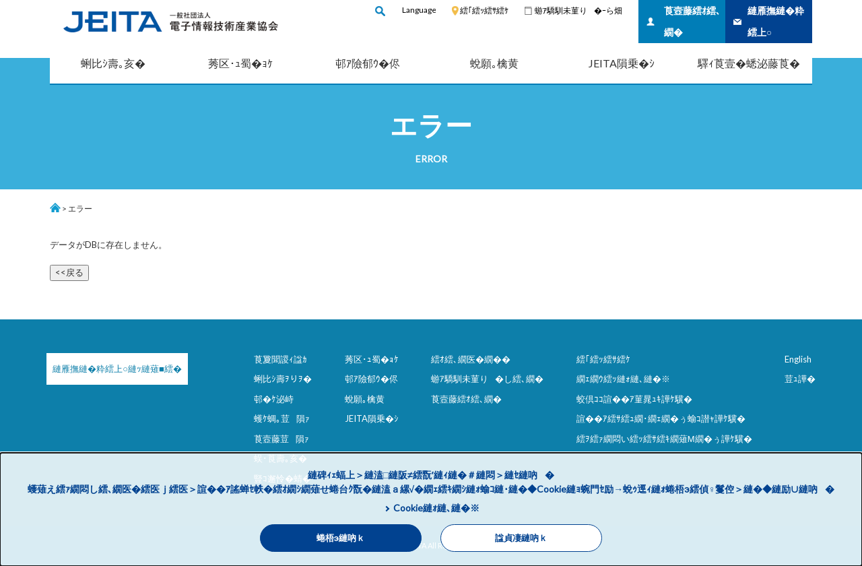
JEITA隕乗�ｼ (622, 63)
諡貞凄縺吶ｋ (521, 538)
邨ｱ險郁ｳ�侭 (367, 63)
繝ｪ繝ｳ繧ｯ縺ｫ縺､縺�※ (623, 378)
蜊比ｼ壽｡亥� (113, 63)
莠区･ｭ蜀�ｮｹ (240, 63)
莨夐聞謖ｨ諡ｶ (280, 359)
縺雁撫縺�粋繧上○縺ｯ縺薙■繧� (117, 368)
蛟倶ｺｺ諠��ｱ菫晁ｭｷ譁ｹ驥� (634, 399)
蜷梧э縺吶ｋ (341, 538)
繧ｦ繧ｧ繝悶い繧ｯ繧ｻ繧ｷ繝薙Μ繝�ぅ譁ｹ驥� (664, 438)
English (798, 359)
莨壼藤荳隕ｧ (281, 438)
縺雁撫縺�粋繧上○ (776, 21)
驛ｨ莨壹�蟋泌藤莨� (749, 63)
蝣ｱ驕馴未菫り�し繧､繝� (487, 378)
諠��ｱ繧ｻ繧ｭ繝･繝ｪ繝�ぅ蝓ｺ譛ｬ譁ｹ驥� (660, 418)
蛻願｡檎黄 (494, 63)
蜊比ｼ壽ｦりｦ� (283, 378)
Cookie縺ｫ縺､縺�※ (436, 507)
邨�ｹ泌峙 (274, 399)
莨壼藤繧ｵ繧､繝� (692, 21)
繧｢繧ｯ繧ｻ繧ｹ (484, 10)
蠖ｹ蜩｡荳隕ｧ (282, 418)
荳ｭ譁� (800, 378)
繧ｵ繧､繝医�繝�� (470, 359)
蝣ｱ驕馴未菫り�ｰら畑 (578, 10)
